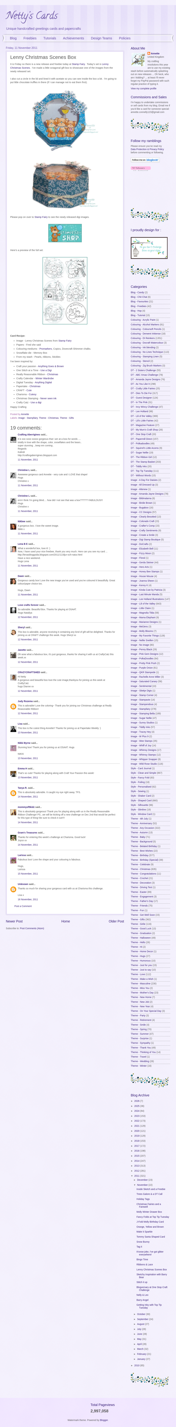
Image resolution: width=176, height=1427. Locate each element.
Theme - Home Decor (142, 951)
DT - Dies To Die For (141, 393)
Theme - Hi (136, 947)
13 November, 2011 (28, 732)
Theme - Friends (139, 905)
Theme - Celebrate (140, 864)
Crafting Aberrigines (29, 434)
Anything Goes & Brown (51, 366)
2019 (137, 1136)
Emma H (22, 768)
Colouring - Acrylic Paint (143, 320)
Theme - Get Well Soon (143, 915)
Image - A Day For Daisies (144, 480)
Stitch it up (141, 1282)
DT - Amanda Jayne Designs (145, 379)
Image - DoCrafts (139, 544)
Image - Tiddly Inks (140, 727)
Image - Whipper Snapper (144, 759)
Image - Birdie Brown (141, 503)
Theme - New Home (141, 997)
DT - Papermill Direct (141, 439)
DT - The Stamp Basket (143, 462)
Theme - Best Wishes (142, 851)
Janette (22, 650)
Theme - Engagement (142, 896)
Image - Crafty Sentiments (144, 530)
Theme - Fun (137, 910)
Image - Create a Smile (143, 535)
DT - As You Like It (140, 384)
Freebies (30, 38)
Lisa (20, 724)
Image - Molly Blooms (142, 631)
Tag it (139, 1246)
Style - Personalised (141, 787)
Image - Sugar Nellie (141, 718)
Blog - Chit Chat (139, 297)
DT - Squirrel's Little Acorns (145, 448)
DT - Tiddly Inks (139, 466)
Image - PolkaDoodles (142, 658)
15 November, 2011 (28, 873)
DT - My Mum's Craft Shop (144, 430)
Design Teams (101, 38)
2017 (137, 1146)
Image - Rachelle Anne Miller (145, 677)
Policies (125, 38)
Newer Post (14, 921)
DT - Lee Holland (139, 411)
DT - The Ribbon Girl (141, 457)
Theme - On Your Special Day (146, 1011)
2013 (137, 1166)
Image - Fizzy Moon (141, 553)
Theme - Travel (138, 1057)
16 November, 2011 (28, 899)
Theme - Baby (138, 837)
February (142, 1354)
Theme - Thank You (141, 1047)
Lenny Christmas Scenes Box (151, 1269)
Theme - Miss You (140, 988)
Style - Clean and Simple (143, 773)
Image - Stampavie (140, 700)
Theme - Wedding (140, 1061)
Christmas (52, 374)
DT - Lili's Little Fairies (142, 420)
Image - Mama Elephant (143, 617)
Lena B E (23, 544)
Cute (29, 390)
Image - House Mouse (142, 576)
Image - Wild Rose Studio (144, 764)
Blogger (104, 1420)
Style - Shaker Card (141, 796)
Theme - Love (138, 974)
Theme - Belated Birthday (144, 846)
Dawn (21, 576)
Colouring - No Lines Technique (147, 352)
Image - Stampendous (142, 704)
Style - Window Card (141, 814)
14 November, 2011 (28, 796)
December (142, 1180)
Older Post (116, 921)
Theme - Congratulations (143, 873)
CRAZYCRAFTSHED (29, 672)
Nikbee (21, 521)
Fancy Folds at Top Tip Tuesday (152, 1217)
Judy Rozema (25, 701)
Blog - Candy (137, 292)
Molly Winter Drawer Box (149, 1212)
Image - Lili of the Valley (143, 603)
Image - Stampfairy (28, 418)
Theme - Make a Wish (142, 979)
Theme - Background (141, 841)
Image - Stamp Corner (142, 695)
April (139, 1344)
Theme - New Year (140, 1006)
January (141, 1359)
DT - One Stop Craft (141, 434)
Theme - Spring (139, 1029)
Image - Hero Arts (140, 567)
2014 (137, 1161)
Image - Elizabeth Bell (142, 548)
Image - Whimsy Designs (143, 750)
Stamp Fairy (78, 64)
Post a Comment (23, 906)
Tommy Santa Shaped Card (150, 1237)
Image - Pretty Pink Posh (143, 663)
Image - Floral (138, 558)
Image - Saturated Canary (144, 681)
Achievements (73, 38)
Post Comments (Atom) (32, 928)
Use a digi (36, 402)
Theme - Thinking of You (143, 1052)
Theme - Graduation (141, 933)
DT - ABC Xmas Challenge (144, 375)
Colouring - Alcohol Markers (145, 324)
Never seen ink (48, 398)
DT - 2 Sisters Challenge (143, 370)
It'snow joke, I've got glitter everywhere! (149, 1253)
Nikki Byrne (24, 743)
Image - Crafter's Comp (143, 526)
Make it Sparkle (144, 1231)
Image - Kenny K (139, 585)
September (143, 1319)
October (141, 1314)
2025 (137, 1106)
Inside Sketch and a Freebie (150, 1189)
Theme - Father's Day (142, 901)
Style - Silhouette (139, 805)
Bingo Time (142, 1259)
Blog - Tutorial (138, 315)
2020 (137, 1131)
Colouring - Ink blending (143, 347)
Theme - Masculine (140, 983)
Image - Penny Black (141, 649)
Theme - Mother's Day (142, 992)
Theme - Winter (139, 1066)
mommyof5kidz (26, 807)
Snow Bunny (142, 1242)
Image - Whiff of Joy (141, 745)
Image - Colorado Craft (142, 521)
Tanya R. (22, 788)
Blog (13, 38)
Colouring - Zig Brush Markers (146, 365)
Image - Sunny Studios (142, 722)
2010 (137, 1365)
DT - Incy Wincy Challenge (144, 407)
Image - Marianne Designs (144, 622)
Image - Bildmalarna (141, 498)
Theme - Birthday (140, 855)
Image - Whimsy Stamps (143, 755)
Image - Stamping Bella (143, 713)
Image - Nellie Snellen (142, 640)
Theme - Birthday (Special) (144, 860)
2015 (137, 1156)
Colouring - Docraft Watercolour (147, 343)
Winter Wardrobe (45, 378)
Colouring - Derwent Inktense (146, 333)
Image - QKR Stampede (143, 672)
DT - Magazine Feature (143, 425)
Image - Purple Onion (142, 668)
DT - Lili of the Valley (141, 416)
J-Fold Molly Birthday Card (150, 1222)
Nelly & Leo (142, 1295)
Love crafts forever (28, 605)
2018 (137, 1141)
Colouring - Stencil (140, 361)
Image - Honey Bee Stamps (145, 571)
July (139, 1329)
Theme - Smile (138, 1025)
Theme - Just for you (141, 965)
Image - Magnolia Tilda (142, 613)
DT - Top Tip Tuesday (142, 471)
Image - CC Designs (141, 512)
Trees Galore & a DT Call (149, 1194)
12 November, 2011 (28, 617)
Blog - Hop (136, 311)
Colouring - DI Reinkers (143, 338)
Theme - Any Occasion (142, 828)
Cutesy (32, 394)
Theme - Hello (138, 942)
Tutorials (49, 38)
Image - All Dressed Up (143, 485)
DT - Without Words (141, 475)
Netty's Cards (31, 17)
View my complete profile (143, 88)
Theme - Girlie (138, 924)
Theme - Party (138, 1015)
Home (65, 921)
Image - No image (140, 645)
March (140, 1349)
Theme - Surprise (140, 1038)
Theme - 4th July (139, 818)
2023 (137, 1116)
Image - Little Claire (141, 608)
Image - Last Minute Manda (145, 594)
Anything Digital (43, 382)
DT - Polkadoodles (140, 443)
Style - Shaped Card (141, 800)
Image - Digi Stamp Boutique (145, 539)
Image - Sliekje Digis (141, 690)
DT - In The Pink (139, 402)
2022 (137, 1121)
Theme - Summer (140, 1034)
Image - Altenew (139, 489)
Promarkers (45, 348)
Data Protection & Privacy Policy (147, 149)
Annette (155, 53)
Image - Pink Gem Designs (144, 654)
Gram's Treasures (27, 832)
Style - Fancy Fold (140, 777)
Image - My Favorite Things (145, 635)
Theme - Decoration (141, 883)
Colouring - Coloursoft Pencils (146, 329)
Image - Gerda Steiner (142, 562)
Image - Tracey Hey (141, 732)
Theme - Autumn (139, 832)
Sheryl (21, 627)
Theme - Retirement (141, 1020)
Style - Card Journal (141, 768)
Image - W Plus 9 (140, 736)
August (141, 1324)
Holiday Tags (143, 1199)
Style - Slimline (138, 809)
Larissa (22, 855)
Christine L (24, 470)
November (142, 1185)
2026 (137, 1101)
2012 (137, 1171)
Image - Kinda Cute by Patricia (146, 590)
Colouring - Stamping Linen (145, 356)
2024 (137, 1111)
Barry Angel (142, 1300)
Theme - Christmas (48, 418)
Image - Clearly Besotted (143, 516)
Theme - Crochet (139, 878)
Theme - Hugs (138, 956)
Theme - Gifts (67, 418)
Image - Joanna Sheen (142, 581)
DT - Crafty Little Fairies (143, 388)
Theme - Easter (139, 892)
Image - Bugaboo (140, 507)
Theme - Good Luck (141, 928)
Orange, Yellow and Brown (150, 1227)
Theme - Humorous (141, 960)
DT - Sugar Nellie (140, 452)
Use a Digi (46, 370)
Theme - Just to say (141, 970)
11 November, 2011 (28, 459)
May (139, 1339)
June (140, 1334)
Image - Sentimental (141, 686)
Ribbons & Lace (144, 1264)
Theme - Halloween (141, 938)
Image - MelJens (139, 626)
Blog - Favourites (139, 301)
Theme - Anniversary (141, 823)
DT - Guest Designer (141, 398)
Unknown (23, 884)
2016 (137, 1151)
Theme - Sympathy (140, 1043)
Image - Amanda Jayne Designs (147, 494)
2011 (137, 1176)
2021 (137, 1126)
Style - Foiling (138, 782)
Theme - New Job (140, 1002)
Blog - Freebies (138, 306)
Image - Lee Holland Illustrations (147, 599)
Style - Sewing (138, 791)
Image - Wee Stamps (141, 741)
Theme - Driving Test (141, 887)
